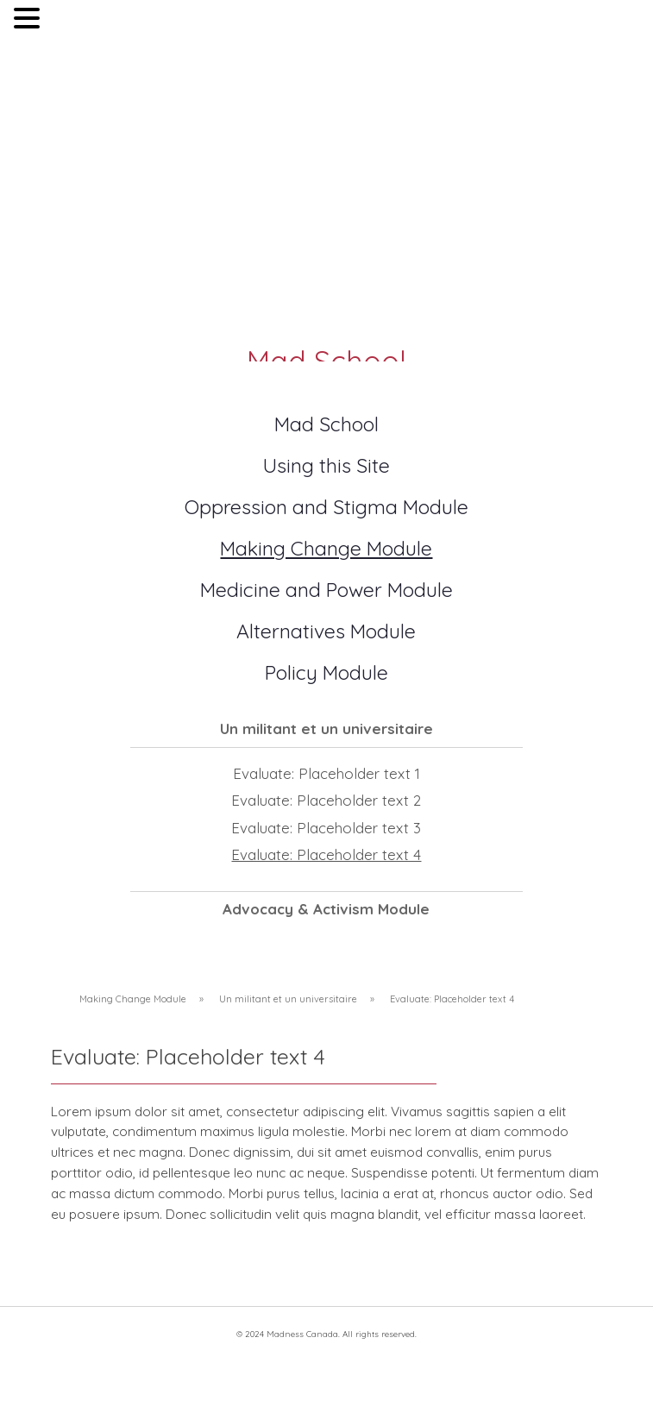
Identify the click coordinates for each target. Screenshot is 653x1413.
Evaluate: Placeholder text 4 (326, 854)
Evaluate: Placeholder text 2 (326, 800)
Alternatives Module (326, 631)
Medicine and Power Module (326, 589)
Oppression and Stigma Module (326, 506)
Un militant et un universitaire (326, 728)
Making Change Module (326, 548)
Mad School (326, 423)
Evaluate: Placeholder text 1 (326, 773)
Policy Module (326, 672)
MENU (69, 22)
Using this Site (326, 465)
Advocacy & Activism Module (326, 909)
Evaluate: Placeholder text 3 (326, 828)
